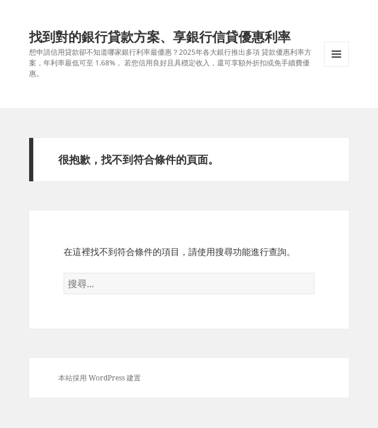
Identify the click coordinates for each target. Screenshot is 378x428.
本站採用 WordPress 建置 (99, 378)
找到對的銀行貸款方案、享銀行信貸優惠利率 (160, 36)
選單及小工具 (336, 66)
